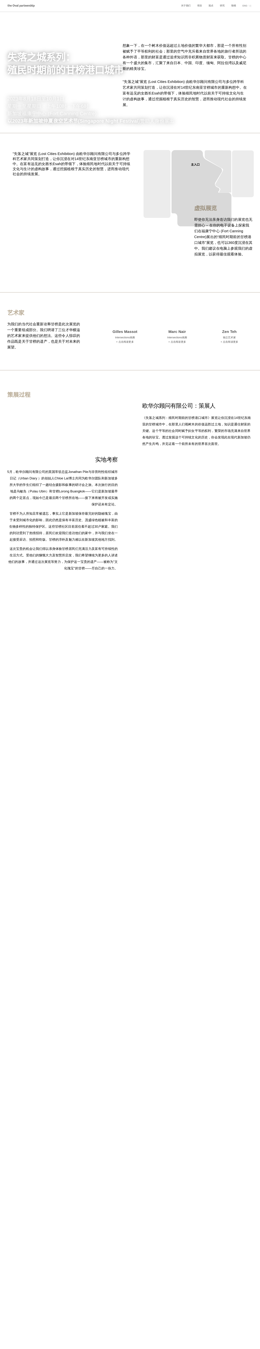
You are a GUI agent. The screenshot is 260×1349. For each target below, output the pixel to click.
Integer (23, 1343)
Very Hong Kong (64, 1343)
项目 (199, 6)
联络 (233, 6)
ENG (244, 5)
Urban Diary (40, 1343)
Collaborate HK (89, 1343)
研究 (222, 6)
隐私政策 (206, 1342)
